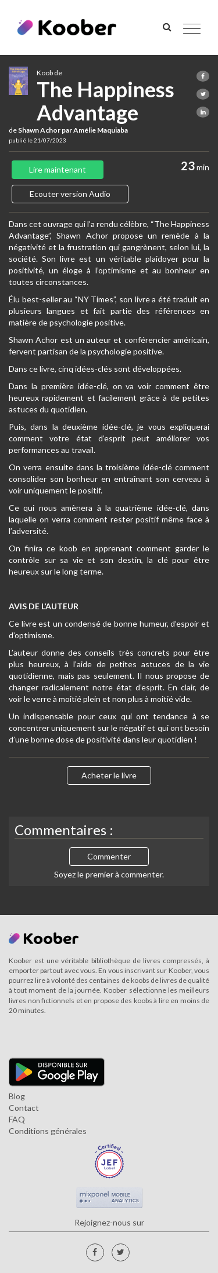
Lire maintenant (57, 169)
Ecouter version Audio (70, 194)
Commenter (109, 856)
